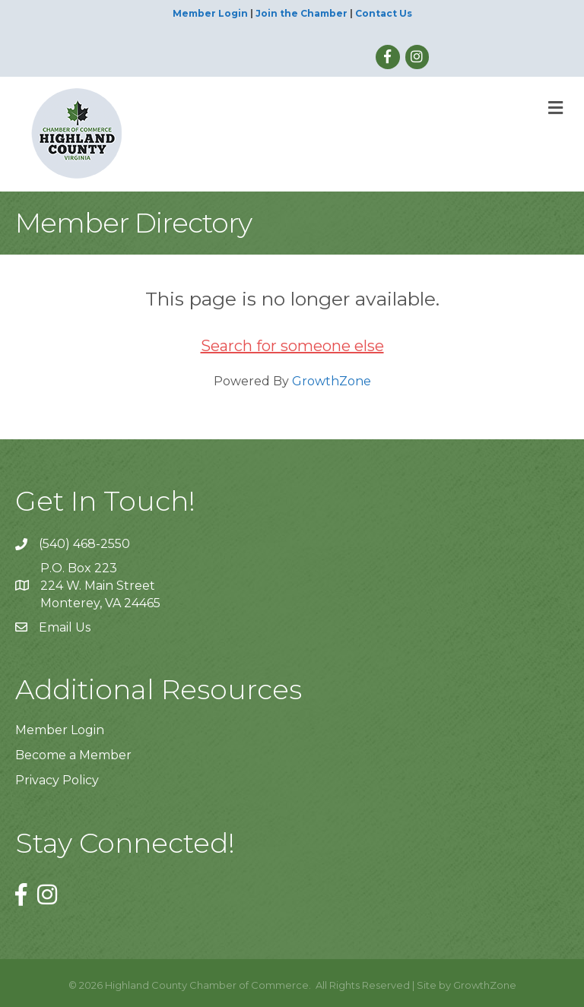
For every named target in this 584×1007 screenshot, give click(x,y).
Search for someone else (292, 346)
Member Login (210, 13)
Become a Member (73, 755)
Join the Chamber (302, 13)
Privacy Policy (57, 780)
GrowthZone (331, 381)
